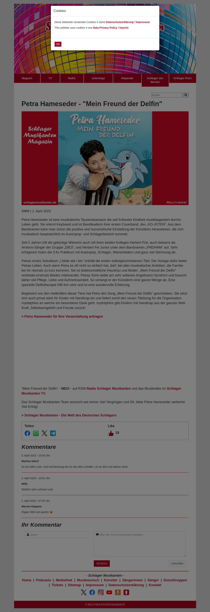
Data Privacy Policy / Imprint (110, 27)
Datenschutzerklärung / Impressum (128, 22)
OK (58, 44)
